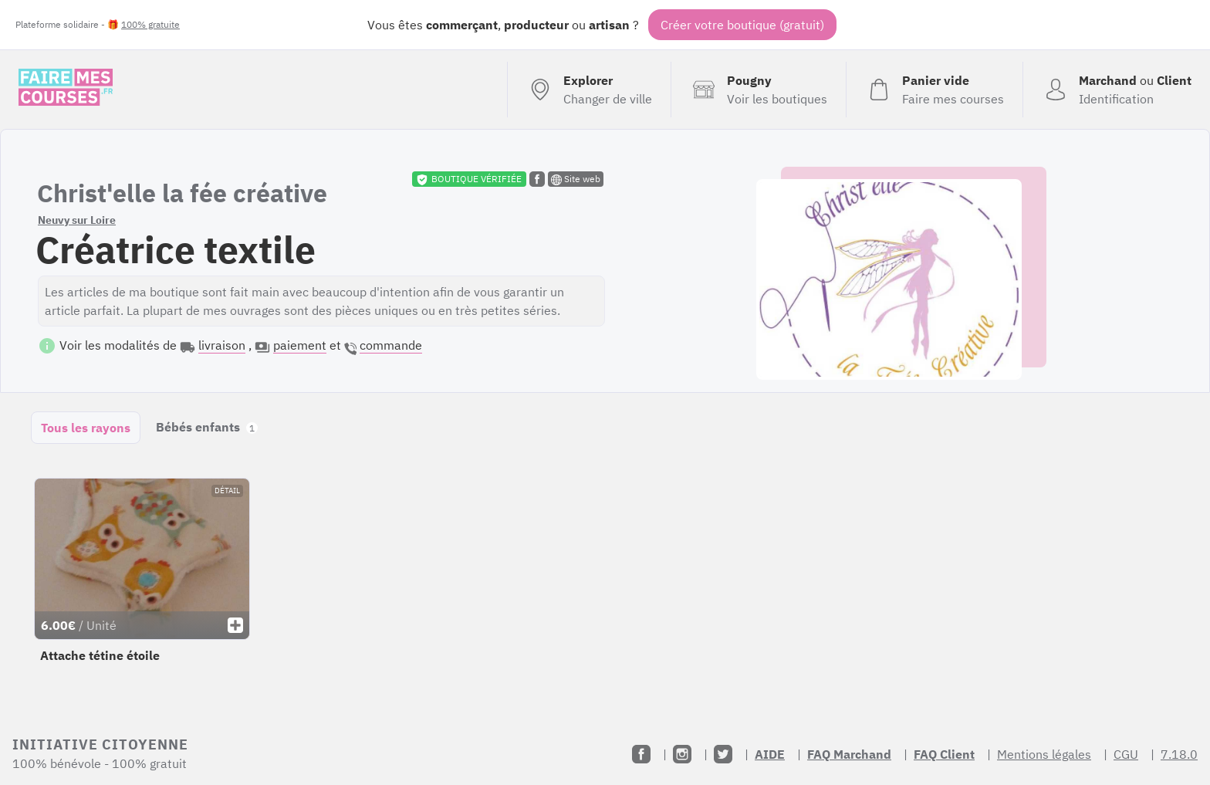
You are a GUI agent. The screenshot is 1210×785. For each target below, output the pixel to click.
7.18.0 (1179, 754)
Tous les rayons (85, 427)
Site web (575, 179)
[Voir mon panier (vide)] (934, 89)
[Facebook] (641, 754)
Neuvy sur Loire (77, 220)
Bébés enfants (207, 427)
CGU (1126, 754)
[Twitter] (723, 754)
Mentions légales (1044, 754)
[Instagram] (682, 754)
